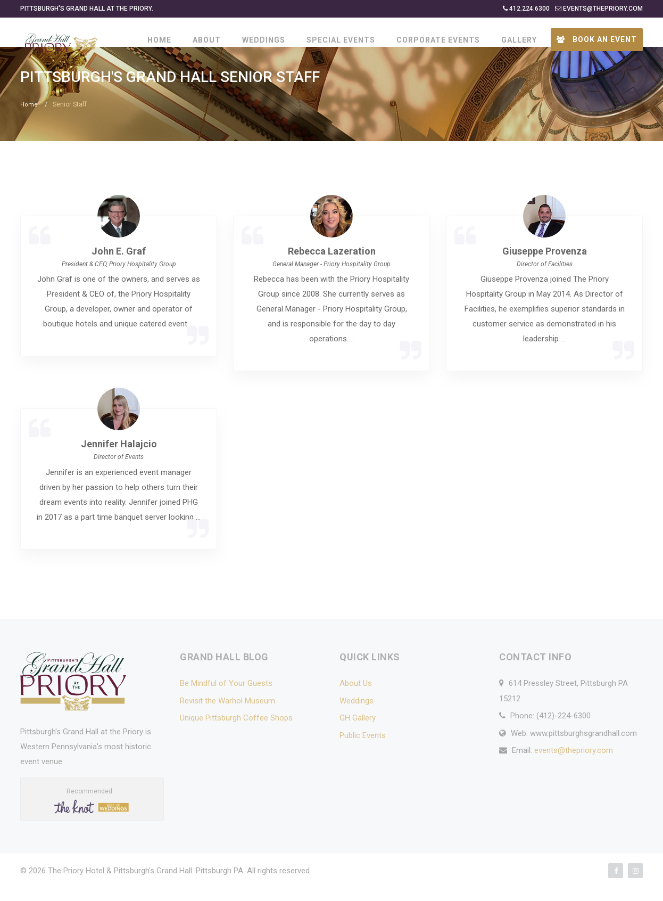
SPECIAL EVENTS (340, 40)
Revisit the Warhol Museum (227, 715)
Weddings (356, 715)
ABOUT (207, 40)
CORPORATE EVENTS (438, 40)
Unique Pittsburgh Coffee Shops (236, 733)
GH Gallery (357, 733)
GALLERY (519, 40)
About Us (355, 698)
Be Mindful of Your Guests (226, 698)
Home (29, 120)
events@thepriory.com (573, 765)
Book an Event (597, 39)
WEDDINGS (263, 40)
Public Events (362, 750)
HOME (159, 40)
